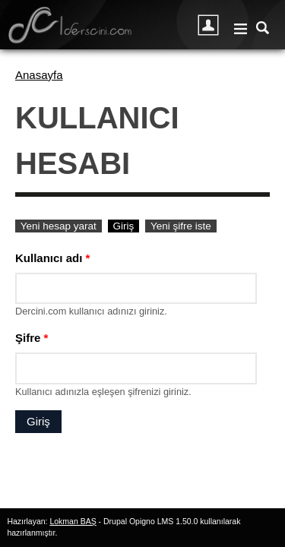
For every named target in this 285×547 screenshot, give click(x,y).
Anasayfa (39, 74)
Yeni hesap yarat (59, 226)
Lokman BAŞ (72, 521)
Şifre (31, 337)
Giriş (126, 226)
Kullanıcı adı (52, 257)
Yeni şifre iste (180, 226)
